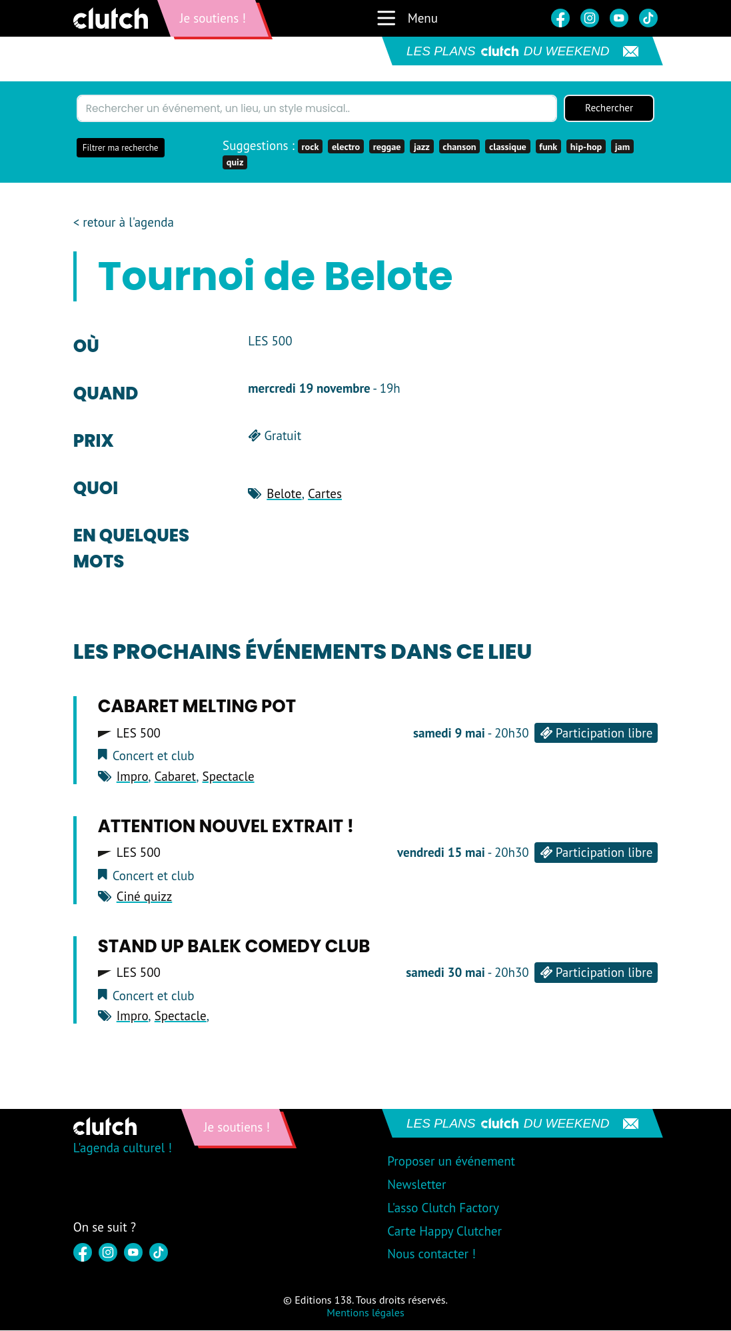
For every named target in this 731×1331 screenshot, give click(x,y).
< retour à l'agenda (123, 223)
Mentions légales (365, 1313)
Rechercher (609, 108)
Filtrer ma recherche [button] (121, 148)
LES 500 (139, 734)
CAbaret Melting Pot (197, 708)
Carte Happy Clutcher (444, 1232)
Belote (284, 494)
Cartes (325, 494)
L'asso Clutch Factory (443, 1208)
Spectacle (229, 777)
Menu (407, 18)
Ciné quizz (145, 897)
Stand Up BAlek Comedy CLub (234, 947)
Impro (133, 777)
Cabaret (176, 777)
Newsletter (416, 1185)
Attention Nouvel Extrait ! (226, 827)
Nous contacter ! (431, 1255)
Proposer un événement (451, 1162)
